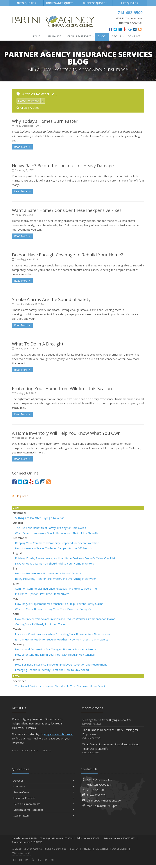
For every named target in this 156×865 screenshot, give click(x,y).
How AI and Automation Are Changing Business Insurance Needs (56, 649)
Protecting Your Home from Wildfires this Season (62, 388)
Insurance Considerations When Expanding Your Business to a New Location (63, 634)
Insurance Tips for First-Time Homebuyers (42, 594)
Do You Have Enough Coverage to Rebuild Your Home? (67, 255)
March (17, 629)
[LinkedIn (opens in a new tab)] (120, 29)
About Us (43, 780)
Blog (102, 36)
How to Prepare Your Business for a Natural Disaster (49, 573)
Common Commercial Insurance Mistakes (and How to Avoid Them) (57, 588)
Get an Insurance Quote (43, 804)
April (16, 614)
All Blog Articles (28, 107)
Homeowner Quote (61, 3)
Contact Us (43, 786)
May (15, 598)
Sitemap (47, 750)
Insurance (54, 36)
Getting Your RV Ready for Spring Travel (40, 624)
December (19, 681)
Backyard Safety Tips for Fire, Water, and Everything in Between (55, 578)
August (17, 553)
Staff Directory (43, 815)
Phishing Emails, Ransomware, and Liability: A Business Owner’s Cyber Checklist (65, 558)
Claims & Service (80, 36)
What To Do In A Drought (38, 344)
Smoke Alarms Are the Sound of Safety (51, 299)
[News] (139, 29)
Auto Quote (26, 3)
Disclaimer (101, 848)
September (20, 538)
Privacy (87, 848)
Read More (22, 147)
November (19, 513)
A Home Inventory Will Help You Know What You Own (66, 433)
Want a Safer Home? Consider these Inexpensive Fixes (66, 210)
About (117, 36)
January (18, 659)
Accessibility (120, 848)
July (15, 568)
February (18, 644)
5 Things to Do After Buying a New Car (39, 518)
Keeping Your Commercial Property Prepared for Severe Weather (57, 543)
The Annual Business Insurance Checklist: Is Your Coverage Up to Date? (60, 686)
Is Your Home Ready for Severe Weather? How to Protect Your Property (61, 639)
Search (74, 848)
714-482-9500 (96, 790)
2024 (16, 676)
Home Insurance (28, 101)
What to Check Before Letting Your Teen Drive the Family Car (54, 609)
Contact (135, 36)
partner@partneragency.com (105, 800)
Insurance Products (43, 798)
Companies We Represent (43, 809)
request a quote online (58, 734)
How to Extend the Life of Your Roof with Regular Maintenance (55, 654)
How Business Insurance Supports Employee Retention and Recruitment (61, 664)
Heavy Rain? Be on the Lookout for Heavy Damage (63, 165)
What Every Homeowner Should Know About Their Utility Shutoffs (56, 533)
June (16, 583)
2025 (16, 508)
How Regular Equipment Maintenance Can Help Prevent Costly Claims (59, 604)
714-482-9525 (96, 795)
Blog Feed (20, 496)
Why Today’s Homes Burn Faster (45, 121)
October (18, 522)
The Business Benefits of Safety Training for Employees (50, 528)
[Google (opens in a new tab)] (130, 29)
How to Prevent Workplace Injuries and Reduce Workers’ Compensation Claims (65, 619)
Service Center (43, 792)
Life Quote (129, 3)
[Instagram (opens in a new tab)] (135, 29)
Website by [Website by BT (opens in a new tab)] (21, 853)
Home (36, 36)
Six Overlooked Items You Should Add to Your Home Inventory (54, 563)
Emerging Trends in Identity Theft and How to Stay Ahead (52, 670)
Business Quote (95, 3)
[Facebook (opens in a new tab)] (110, 29)
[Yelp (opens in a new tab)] (125, 29)
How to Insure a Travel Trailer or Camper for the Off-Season (53, 548)
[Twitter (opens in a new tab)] (115, 29)
